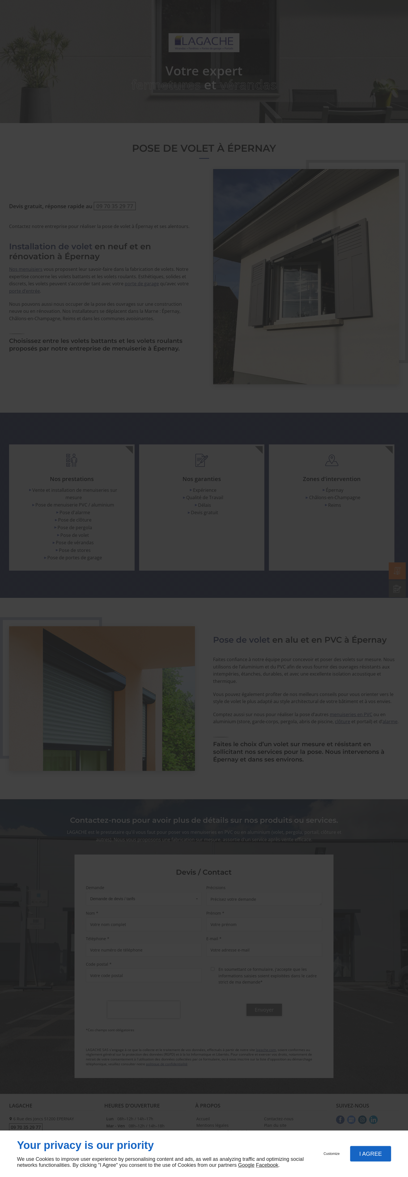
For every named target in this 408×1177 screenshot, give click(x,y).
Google (246, 1165)
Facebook (267, 1165)
